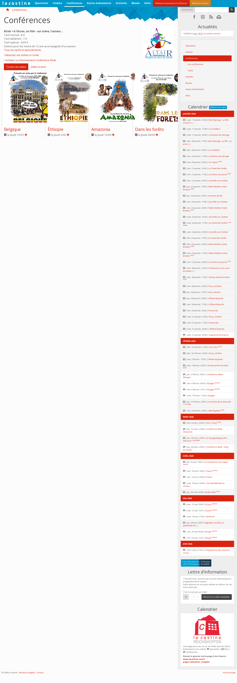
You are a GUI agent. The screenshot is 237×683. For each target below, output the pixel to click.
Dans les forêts (149, 129)
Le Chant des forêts (217, 168)
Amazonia (100, 129)
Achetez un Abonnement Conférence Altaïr (30, 60)
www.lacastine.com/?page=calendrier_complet (196, 660)
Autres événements (99, 3)
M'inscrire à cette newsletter (216, 597)
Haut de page (229, 672)
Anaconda (213, 310)
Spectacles (41, 3)
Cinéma (57, 3)
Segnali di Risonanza (218, 334)
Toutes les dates (16, 67)
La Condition (214, 128)
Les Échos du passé (217, 174)
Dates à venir (38, 67)
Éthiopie (55, 129)
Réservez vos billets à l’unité (22, 55)
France (209, 471)
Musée (136, 3)
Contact (40, 672)
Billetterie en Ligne (218, 107)
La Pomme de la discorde (219, 401)
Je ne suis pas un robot (195, 592)
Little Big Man (214, 410)
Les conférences (195, 64)
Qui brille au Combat (217, 180)
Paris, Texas (211, 422)
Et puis (208, 504)
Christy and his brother (219, 277)
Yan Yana (213, 347)
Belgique (12, 129)
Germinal (210, 516)
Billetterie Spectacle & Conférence (171, 3)
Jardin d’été (210, 492)
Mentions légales (27, 672)
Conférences (74, 3)
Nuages (210, 383)
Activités (121, 3)
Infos (147, 3)
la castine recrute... (212, 33)
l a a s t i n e (16, 3)
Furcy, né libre (214, 286)
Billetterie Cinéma (200, 3)
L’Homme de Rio (215, 195)
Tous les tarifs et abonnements (22, 50)
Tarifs (190, 70)
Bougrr (208, 531)
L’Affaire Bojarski (215, 298)
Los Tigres (213, 162)
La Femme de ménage (219, 134)
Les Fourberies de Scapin (216, 462)
